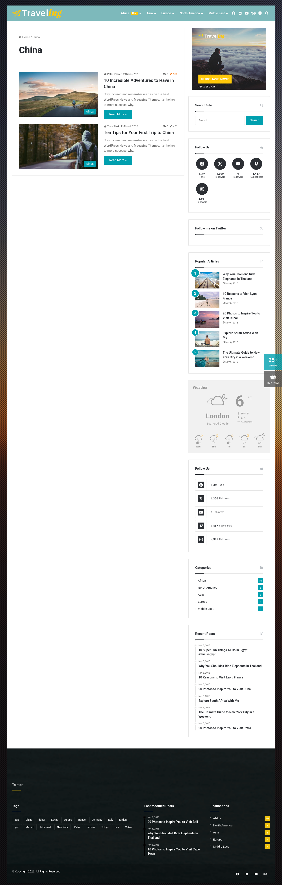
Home (24, 37)
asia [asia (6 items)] (17, 819)
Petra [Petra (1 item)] (77, 827)
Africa (129, 13)
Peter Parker (114, 74)
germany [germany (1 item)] (97, 819)
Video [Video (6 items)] (128, 827)
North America (190, 13)
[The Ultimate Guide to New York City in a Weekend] (207, 358)
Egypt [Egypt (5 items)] (54, 819)
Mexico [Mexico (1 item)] (30, 827)
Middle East (216, 13)
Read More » (117, 114)
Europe (166, 13)
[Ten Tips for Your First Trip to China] (58, 146)
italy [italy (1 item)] (110, 819)
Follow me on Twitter (210, 228)
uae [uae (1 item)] (117, 827)
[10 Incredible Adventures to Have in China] (58, 94)
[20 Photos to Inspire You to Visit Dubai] (207, 319)
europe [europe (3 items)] (68, 819)
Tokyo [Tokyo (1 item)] (105, 827)
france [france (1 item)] (82, 819)
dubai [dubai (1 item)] (42, 819)
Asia (150, 13)
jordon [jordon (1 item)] (123, 819)
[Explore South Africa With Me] (207, 339)
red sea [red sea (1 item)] (91, 827)
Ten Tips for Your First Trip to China (139, 132)
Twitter (17, 785)
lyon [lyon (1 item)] (17, 827)
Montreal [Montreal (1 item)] (45, 827)
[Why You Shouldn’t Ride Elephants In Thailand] (207, 280)
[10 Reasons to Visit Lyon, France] (207, 300)
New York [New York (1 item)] (62, 827)
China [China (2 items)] (29, 819)
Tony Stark (113, 126)
